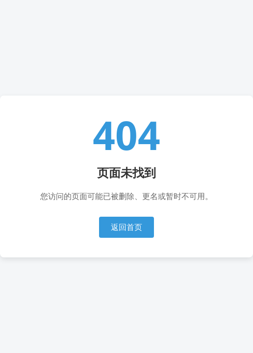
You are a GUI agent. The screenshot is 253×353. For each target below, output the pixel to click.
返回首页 (126, 227)
